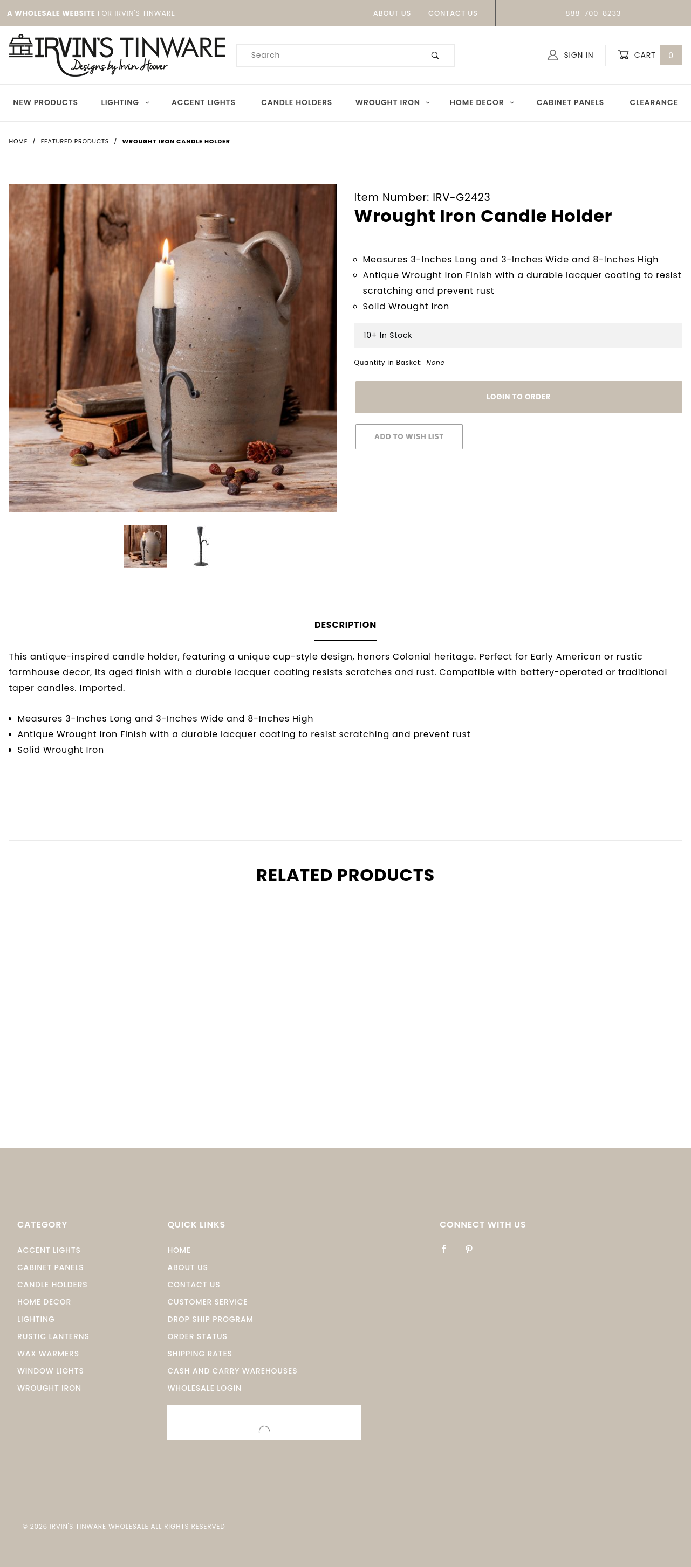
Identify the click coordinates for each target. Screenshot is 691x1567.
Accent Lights (204, 102)
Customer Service (207, 1301)
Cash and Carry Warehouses (232, 1370)
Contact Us (453, 13)
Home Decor (482, 102)
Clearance (654, 102)
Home (179, 1250)
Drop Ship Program (210, 1319)
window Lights (50, 1370)
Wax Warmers (48, 1353)
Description (345, 625)
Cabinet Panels (570, 102)
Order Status (197, 1336)
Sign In (570, 55)
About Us (392, 13)
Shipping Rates (199, 1353)
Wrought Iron (393, 102)
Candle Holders (296, 102)
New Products (45, 102)
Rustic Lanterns (53, 1336)
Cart (649, 55)
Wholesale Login (204, 1388)
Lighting (125, 102)
